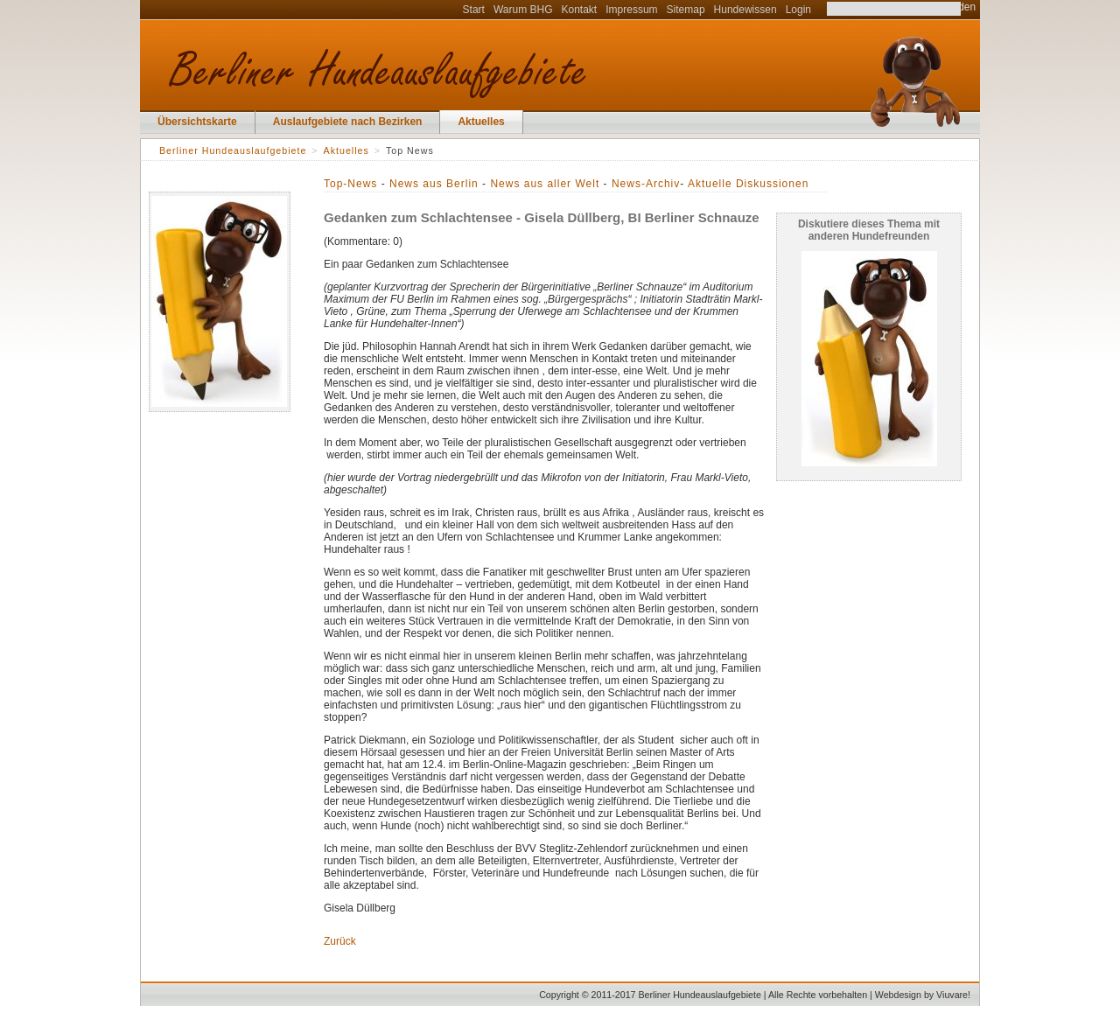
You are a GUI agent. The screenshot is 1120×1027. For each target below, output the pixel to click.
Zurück (340, 941)
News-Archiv (646, 184)
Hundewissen (745, 9)
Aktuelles (481, 121)
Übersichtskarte (197, 121)
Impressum (631, 9)
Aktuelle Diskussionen (748, 184)
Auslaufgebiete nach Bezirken (348, 121)
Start (474, 9)
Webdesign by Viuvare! (922, 994)
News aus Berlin (434, 184)
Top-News (350, 184)
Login (798, 9)
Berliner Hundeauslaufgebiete (232, 150)
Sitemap (686, 9)
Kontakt (580, 9)
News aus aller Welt (544, 184)
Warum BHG (523, 9)
